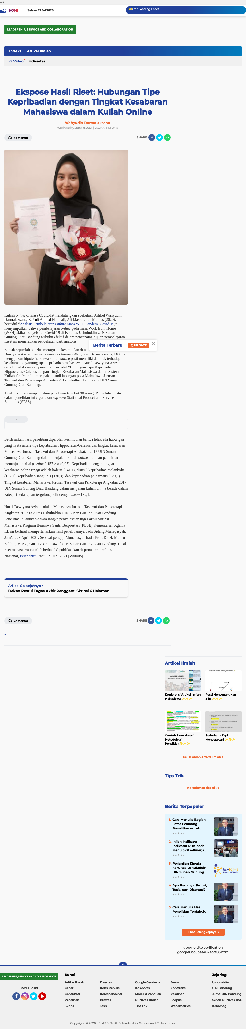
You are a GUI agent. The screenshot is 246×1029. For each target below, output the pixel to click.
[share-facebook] (151, 137)
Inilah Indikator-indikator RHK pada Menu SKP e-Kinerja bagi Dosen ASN (188, 846)
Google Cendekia (147, 982)
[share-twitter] (159, 137)
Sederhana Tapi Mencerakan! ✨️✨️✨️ (220, 737)
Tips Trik (174, 776)
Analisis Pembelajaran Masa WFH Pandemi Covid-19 (67, 324)
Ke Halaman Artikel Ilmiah (203, 757)
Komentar (18, 137)
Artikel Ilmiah (39, 51)
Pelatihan (177, 994)
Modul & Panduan (148, 994)
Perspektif (28, 556)
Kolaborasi (142, 988)
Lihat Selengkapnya (203, 932)
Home (13, 10)
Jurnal (175, 982)
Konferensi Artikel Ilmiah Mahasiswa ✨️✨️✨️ (183, 696)
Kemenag (219, 1006)
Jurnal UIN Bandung (226, 994)
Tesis (103, 1006)
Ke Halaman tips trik (203, 788)
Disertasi (38, 61)
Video (18, 61)
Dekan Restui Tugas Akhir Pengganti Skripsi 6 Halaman (58, 591)
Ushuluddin (220, 982)
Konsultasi (72, 994)
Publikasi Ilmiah (146, 1000)
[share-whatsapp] (167, 137)
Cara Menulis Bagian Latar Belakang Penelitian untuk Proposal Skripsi (189, 824)
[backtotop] (123, 966)
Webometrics (180, 1006)
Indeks (15, 51)
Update (139, 345)
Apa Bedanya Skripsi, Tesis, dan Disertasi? (189, 887)
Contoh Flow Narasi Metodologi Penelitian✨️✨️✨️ (179, 739)
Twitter (36, 998)
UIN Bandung (222, 988)
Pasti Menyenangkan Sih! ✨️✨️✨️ (220, 696)
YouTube (45, 998)
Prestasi (105, 1000)
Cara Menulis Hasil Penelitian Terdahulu (189, 909)
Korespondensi (111, 994)
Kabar (69, 988)
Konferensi (178, 988)
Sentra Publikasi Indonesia (229, 1000)
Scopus (176, 1000)
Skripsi (69, 1006)
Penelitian (72, 1000)
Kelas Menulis (109, 988)
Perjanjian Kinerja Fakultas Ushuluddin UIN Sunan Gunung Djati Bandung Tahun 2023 (190, 867)
